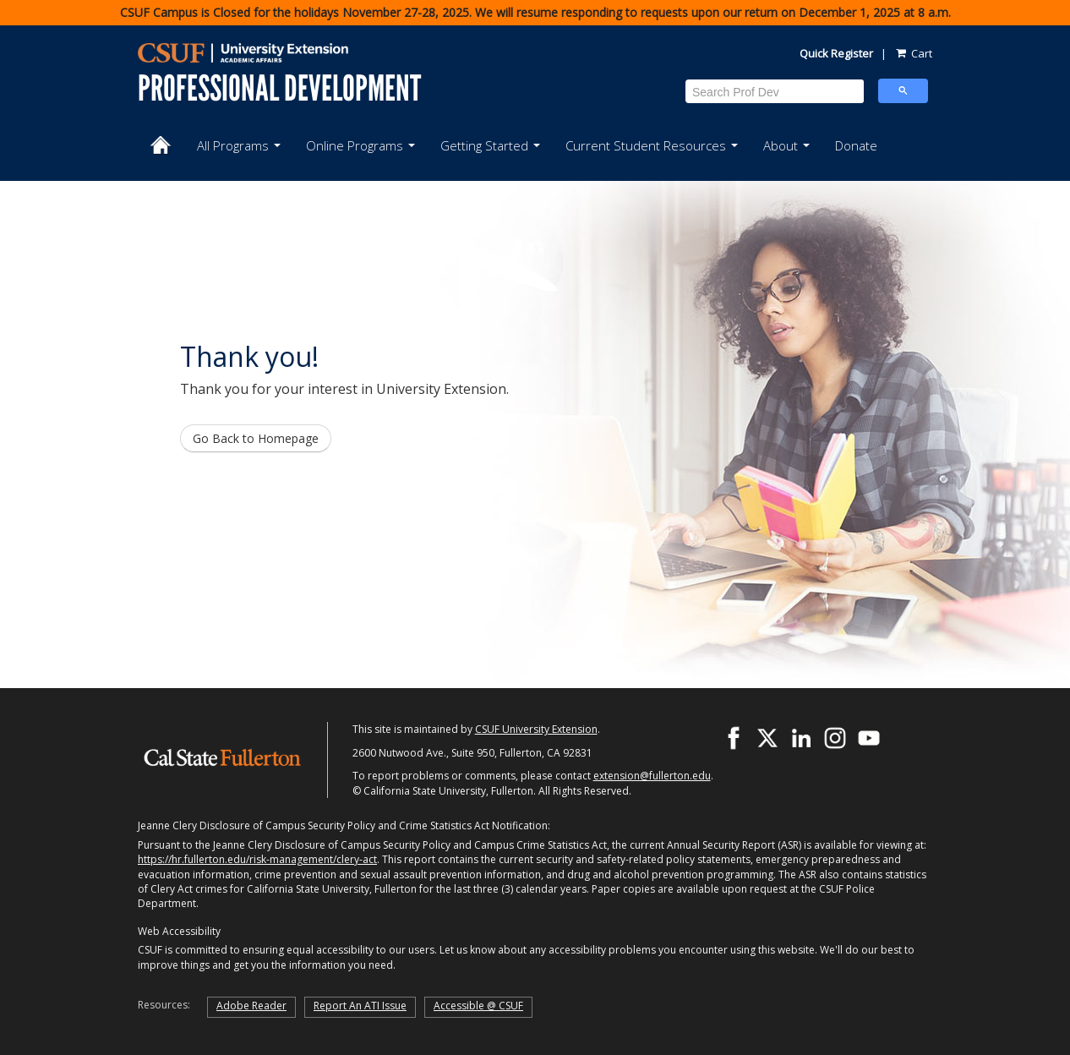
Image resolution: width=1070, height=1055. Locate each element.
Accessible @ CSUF (478, 1005)
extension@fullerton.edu (652, 775)
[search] (774, 91)
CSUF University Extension (536, 729)
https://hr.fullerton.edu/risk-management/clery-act (257, 859)
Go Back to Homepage (256, 438)
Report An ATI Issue (360, 1005)
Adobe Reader (251, 1005)
